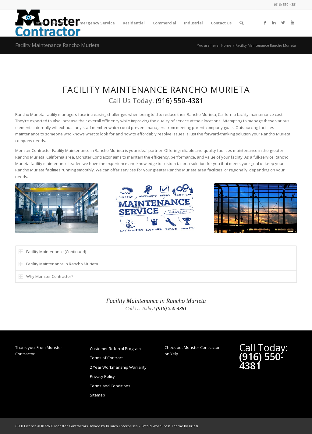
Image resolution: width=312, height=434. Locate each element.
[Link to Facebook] (264, 22)
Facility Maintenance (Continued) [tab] (52, 251)
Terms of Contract (106, 357)
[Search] (241, 22)
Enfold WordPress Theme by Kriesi (169, 426)
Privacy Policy (102, 376)
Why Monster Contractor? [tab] (46, 276)
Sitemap (97, 395)
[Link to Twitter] (283, 22)
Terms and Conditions (110, 386)
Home (226, 45)
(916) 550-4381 (285, 4)
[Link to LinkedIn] (273, 22)
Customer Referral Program (115, 348)
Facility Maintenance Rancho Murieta (57, 45)
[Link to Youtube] (292, 22)
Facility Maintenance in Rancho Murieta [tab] (58, 264)
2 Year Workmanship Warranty (118, 367)
